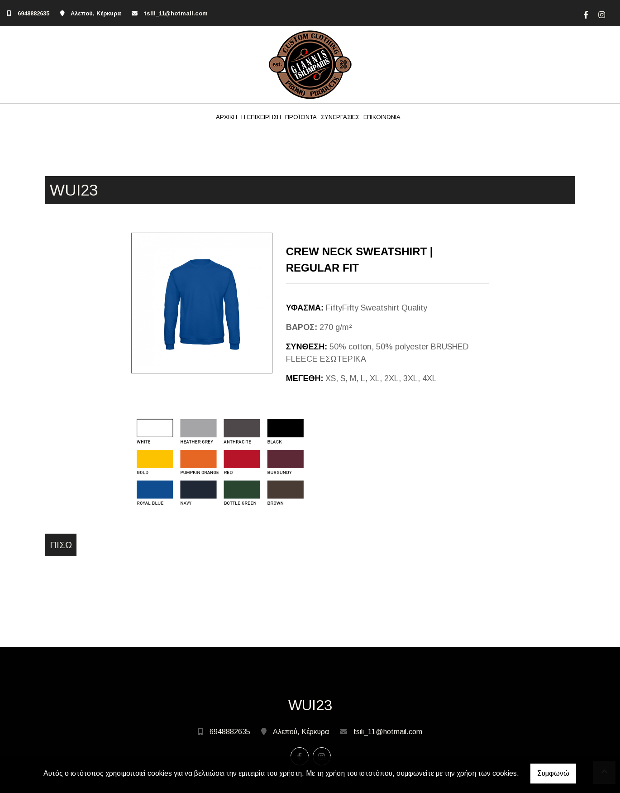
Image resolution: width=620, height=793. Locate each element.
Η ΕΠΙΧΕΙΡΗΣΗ (261, 117)
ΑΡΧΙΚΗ (226, 117)
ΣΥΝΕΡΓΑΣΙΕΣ (340, 117)
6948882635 (33, 13)
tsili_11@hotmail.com (176, 13)
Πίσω (61, 545)
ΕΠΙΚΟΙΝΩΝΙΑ (382, 117)
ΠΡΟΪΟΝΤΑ (301, 117)
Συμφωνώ (553, 773)
